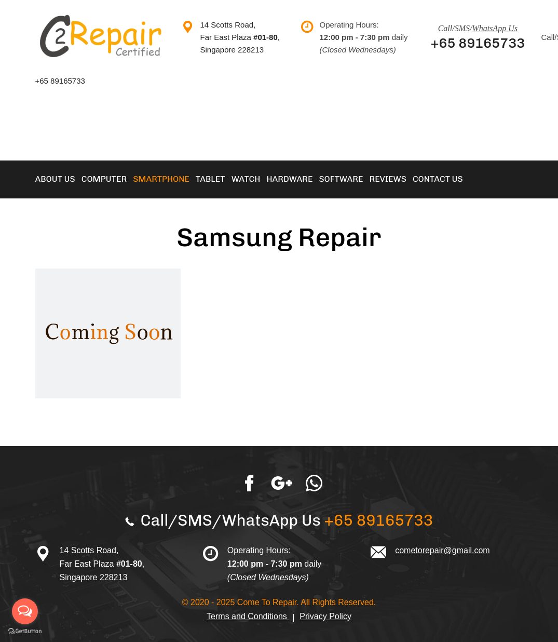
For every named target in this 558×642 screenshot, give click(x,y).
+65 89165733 (478, 43)
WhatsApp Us (495, 28)
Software (341, 179)
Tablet (210, 179)
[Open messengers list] (25, 611)
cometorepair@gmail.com (442, 550)
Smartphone (161, 179)
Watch (246, 179)
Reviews (387, 179)
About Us (55, 179)
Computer (104, 179)
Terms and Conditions (248, 616)
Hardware (289, 179)
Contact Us (438, 179)
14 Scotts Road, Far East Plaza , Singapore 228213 (240, 37)
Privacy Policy (325, 616)
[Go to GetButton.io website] (25, 631)
